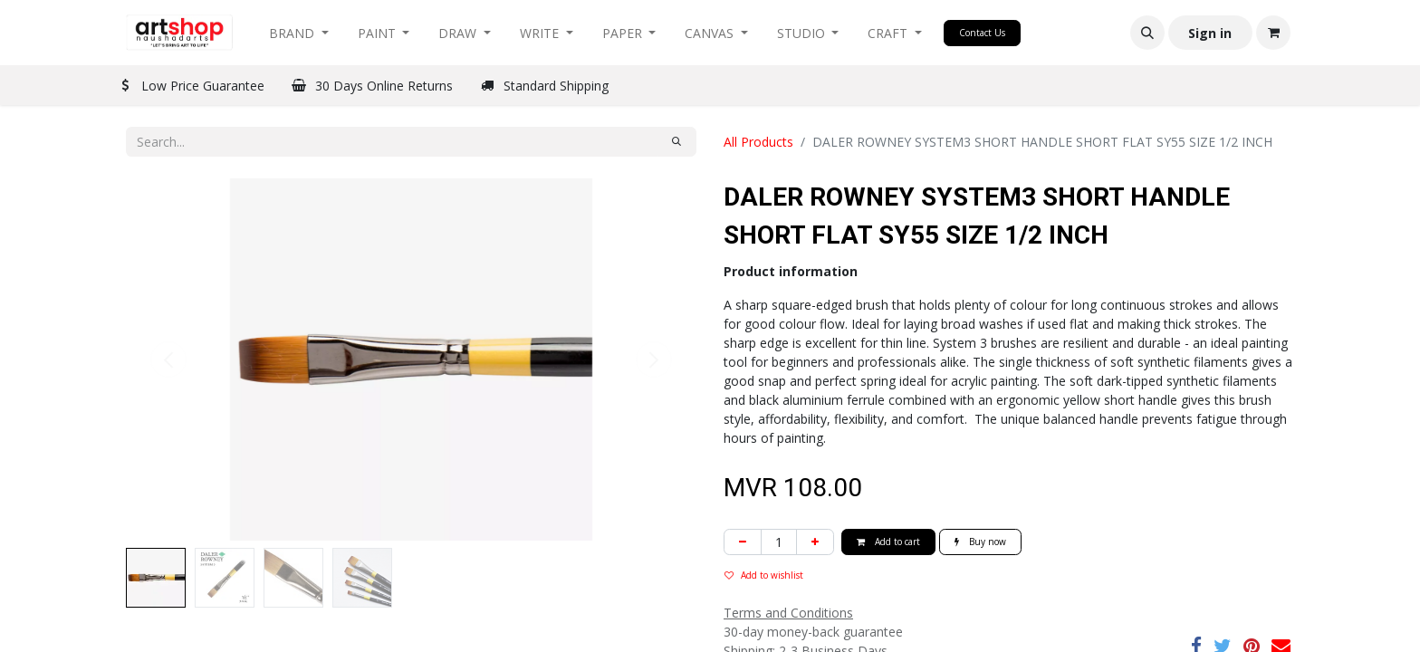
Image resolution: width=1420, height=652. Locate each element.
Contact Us (982, 32)
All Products (758, 141)
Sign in (1210, 33)
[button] (1147, 32)
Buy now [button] (980, 541)
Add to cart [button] (888, 541)
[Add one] (815, 542)
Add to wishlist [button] (763, 575)
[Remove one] (743, 542)
